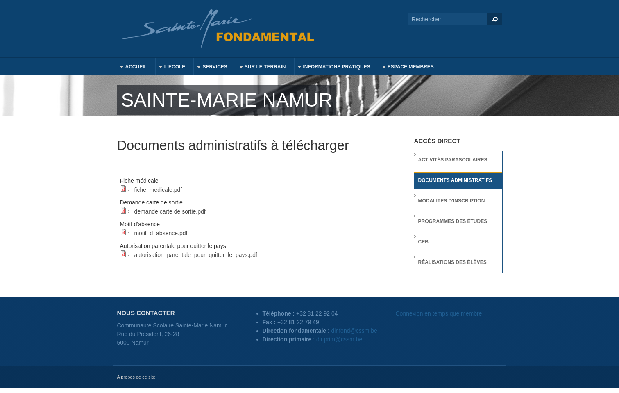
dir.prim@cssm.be (339, 339)
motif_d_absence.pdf (160, 233)
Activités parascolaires (452, 160)
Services (210, 68)
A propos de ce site (136, 377)
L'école (171, 68)
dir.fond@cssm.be (354, 330)
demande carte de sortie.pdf (169, 211)
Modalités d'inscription (451, 201)
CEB (423, 242)
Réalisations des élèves (452, 262)
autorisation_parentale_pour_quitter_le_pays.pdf (195, 255)
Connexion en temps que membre (439, 313)
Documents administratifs (455, 180)
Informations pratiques (332, 68)
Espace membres (406, 68)
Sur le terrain (261, 68)
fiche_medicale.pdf (158, 189)
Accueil (132, 68)
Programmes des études (452, 221)
